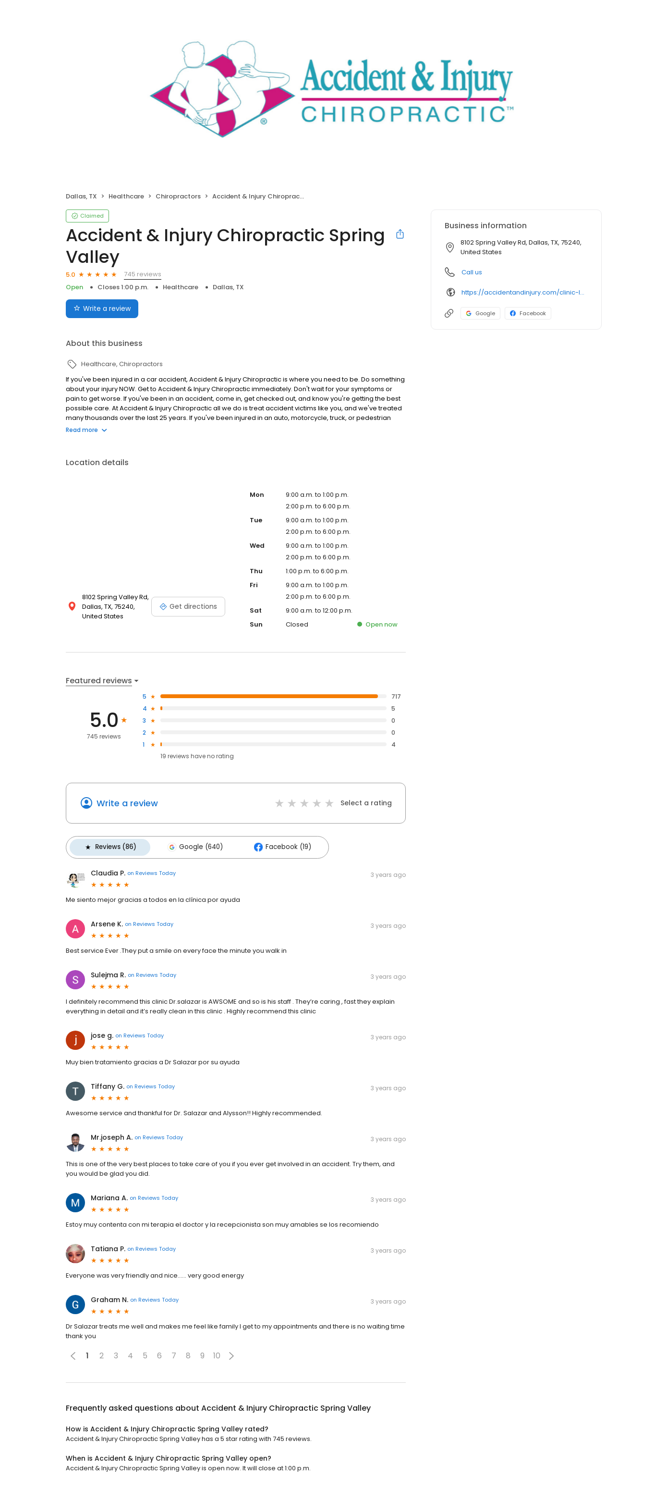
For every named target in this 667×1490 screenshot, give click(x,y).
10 (216, 1353)
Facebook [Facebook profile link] (528, 313)
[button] (231, 1353)
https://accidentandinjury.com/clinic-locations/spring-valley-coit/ (524, 292)
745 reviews (142, 274)
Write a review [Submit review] (102, 308)
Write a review (127, 803)
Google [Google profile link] (480, 313)
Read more (86, 430)
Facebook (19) (274, 846)
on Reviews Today (151, 871)
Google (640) (190, 846)
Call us (471, 272)
